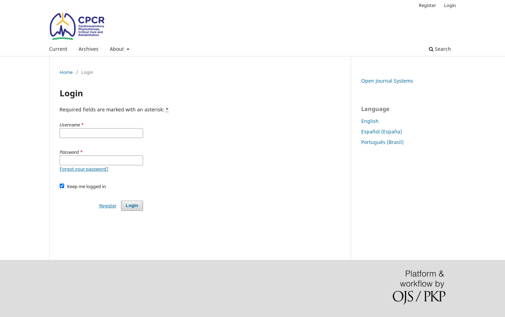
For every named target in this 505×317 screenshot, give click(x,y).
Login (450, 5)
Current (58, 49)
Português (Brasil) (382, 142)
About (117, 49)
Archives (89, 49)
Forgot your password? (84, 169)
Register (427, 5)
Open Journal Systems (387, 80)
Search (440, 49)
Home (66, 72)
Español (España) (381, 131)
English (370, 121)
